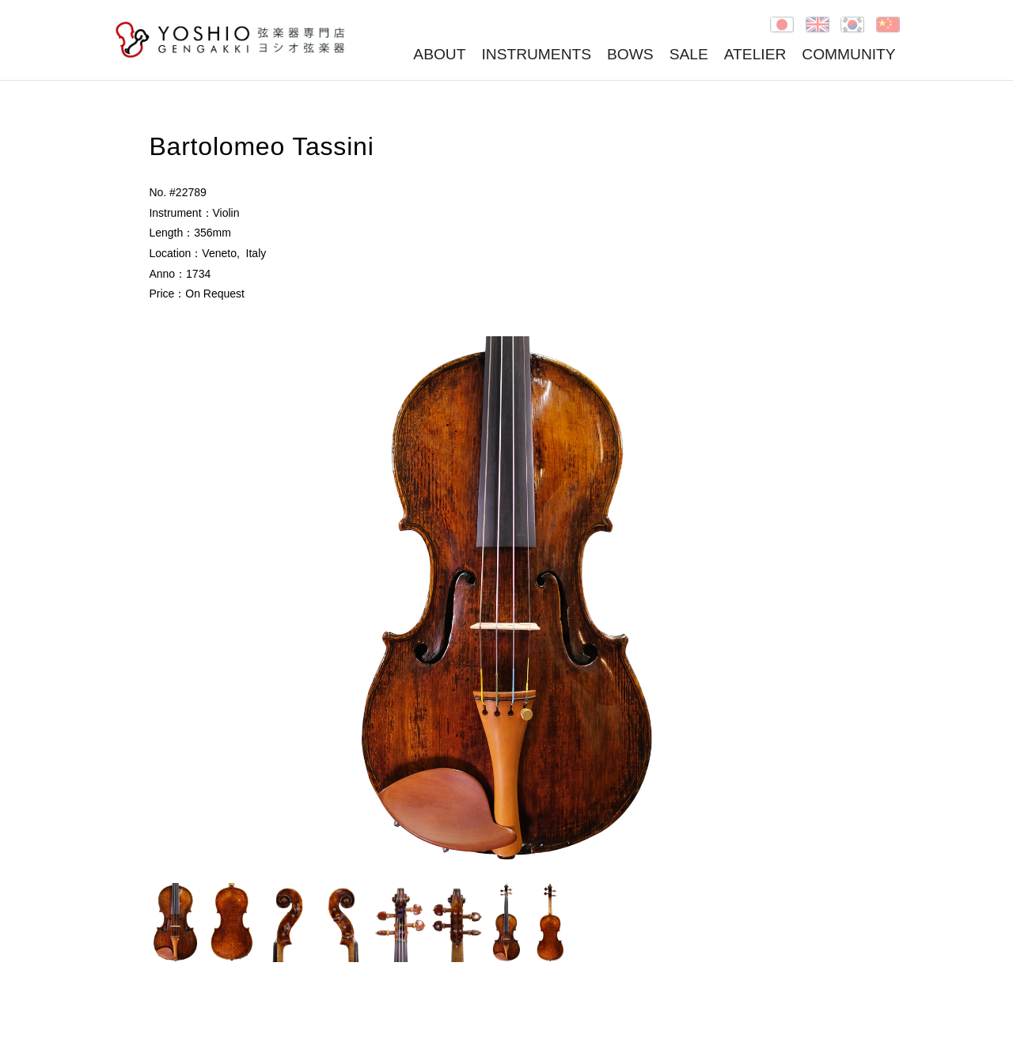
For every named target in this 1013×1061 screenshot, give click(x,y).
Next (843, 601)
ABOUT (439, 54)
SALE (689, 54)
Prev (169, 601)
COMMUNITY (848, 54)
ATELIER (755, 54)
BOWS (630, 54)
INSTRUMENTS (536, 54)
